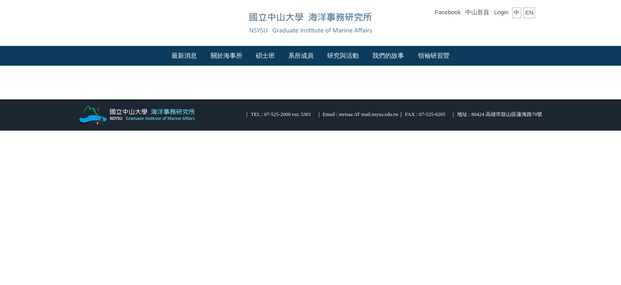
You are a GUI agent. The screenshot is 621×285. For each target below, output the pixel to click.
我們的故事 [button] (388, 55)
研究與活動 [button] (343, 55)
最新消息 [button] (184, 55)
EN (529, 12)
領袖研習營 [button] (434, 55)
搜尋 (529, 28)
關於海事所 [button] (226, 55)
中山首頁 (477, 12)
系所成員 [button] (301, 55)
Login (501, 12)
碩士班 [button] (265, 55)
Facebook (448, 12)
